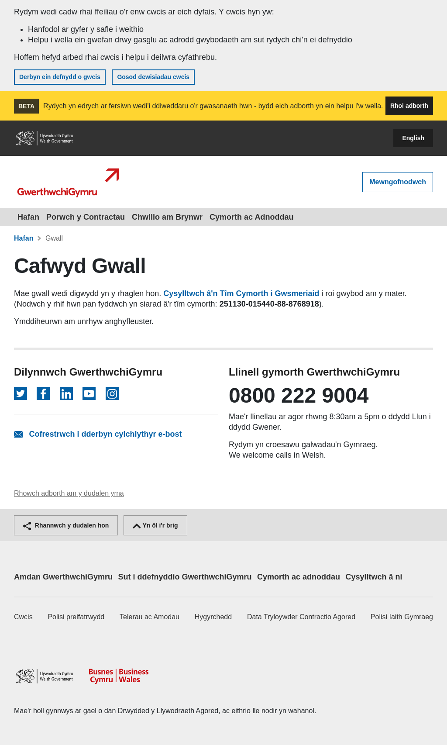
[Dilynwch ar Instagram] (112, 393)
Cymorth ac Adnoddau (251, 217)
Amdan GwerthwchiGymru (63, 577)
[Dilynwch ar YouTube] (89, 393)
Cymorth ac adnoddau (298, 577)
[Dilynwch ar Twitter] (20, 393)
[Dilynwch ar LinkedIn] (66, 393)
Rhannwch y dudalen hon (66, 525)
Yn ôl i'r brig (155, 525)
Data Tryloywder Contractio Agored (301, 617)
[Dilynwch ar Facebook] (43, 393)
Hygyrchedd (213, 617)
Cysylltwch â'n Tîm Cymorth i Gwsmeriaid (241, 293)
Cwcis (23, 617)
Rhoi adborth (409, 105)
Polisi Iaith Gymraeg (402, 617)
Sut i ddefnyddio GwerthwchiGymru (185, 577)
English (413, 138)
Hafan (28, 217)
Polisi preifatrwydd (76, 617)
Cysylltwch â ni (373, 577)
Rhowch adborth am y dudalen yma (69, 493)
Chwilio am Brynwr (167, 217)
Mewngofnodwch (397, 182)
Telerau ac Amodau (149, 617)
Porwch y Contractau (85, 217)
